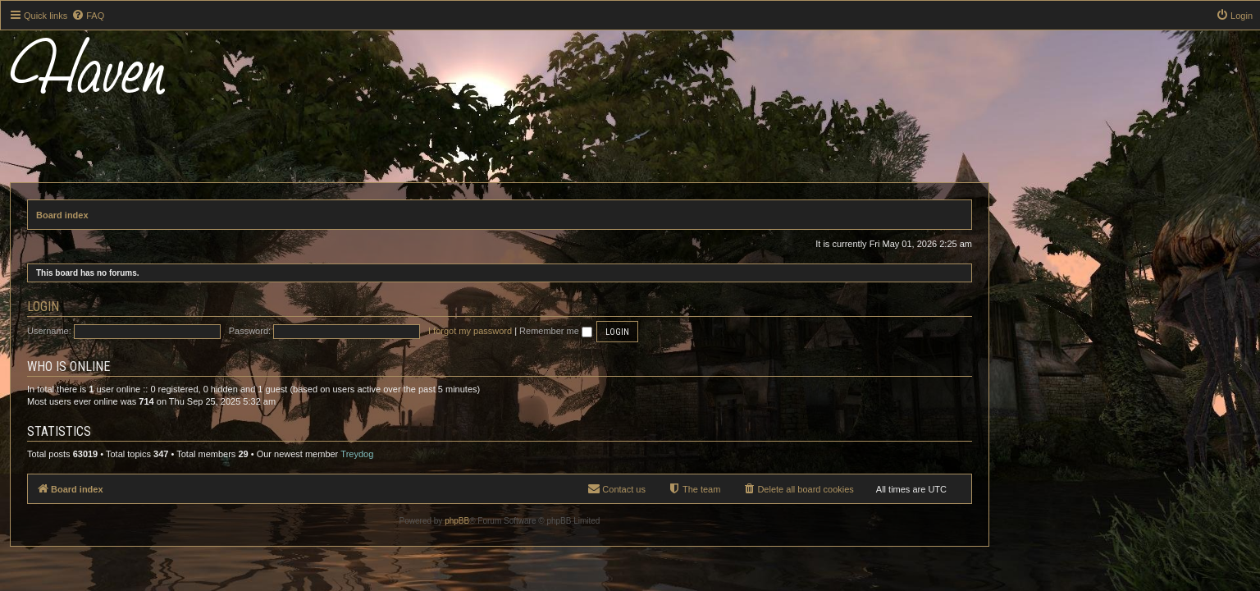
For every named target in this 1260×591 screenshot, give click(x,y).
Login (173, 306)
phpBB (587, 520)
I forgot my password (600, 331)
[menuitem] (87, 15)
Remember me (686, 331)
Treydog (487, 454)
